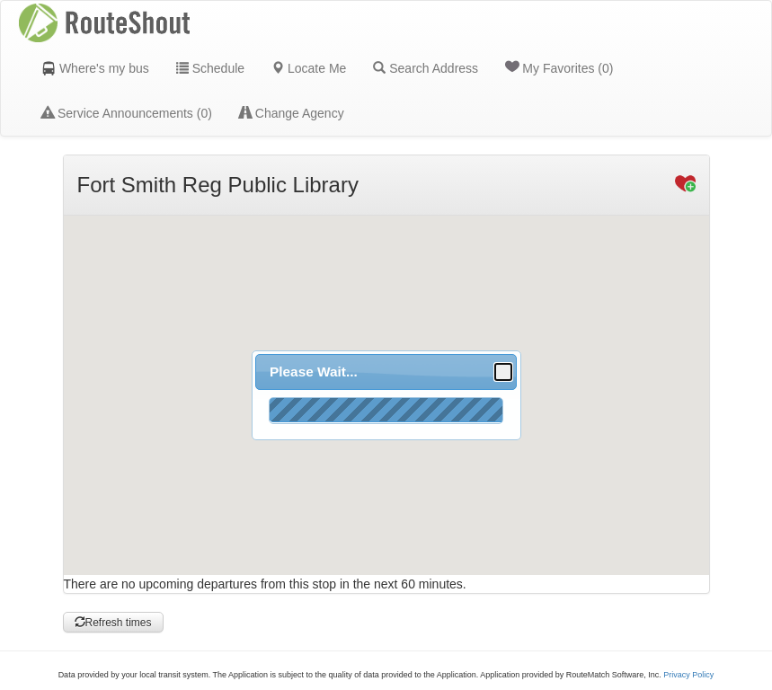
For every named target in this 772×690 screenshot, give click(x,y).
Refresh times (113, 622)
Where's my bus (95, 68)
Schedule (210, 68)
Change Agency (291, 113)
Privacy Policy (688, 674)
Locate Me (308, 68)
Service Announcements (126, 113)
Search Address (425, 68)
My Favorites (559, 67)
